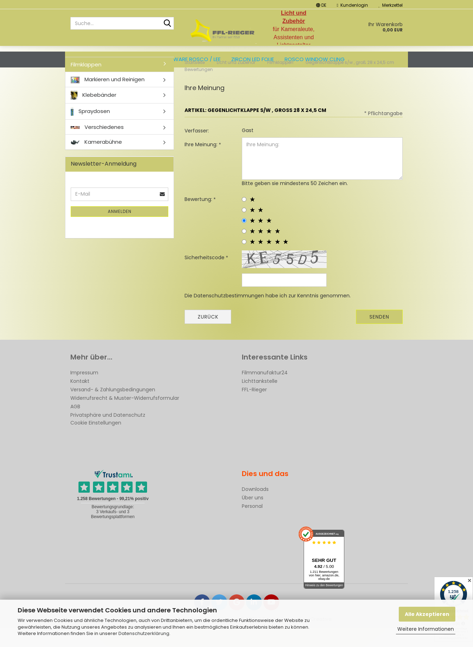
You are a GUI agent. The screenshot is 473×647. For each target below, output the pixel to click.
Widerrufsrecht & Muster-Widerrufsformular (124, 417)
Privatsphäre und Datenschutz (107, 434)
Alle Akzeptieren (427, 614)
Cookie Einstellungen (95, 441)
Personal (252, 525)
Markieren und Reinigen (108, 98)
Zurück (208, 335)
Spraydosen (90, 130)
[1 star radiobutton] (244, 218)
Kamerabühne (96, 161)
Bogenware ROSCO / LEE (188, 59)
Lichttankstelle (260, 400)
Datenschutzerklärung (143, 633)
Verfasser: (197, 149)
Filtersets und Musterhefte (108, 59)
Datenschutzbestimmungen (229, 314)
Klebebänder (93, 114)
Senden (379, 335)
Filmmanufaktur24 (265, 391)
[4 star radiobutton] (244, 250)
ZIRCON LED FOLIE (252, 59)
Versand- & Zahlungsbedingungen (112, 408)
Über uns (252, 516)
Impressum (84, 391)
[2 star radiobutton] (244, 229)
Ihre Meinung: (202, 163)
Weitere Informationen (425, 629)
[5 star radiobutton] (244, 261)
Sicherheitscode (205, 276)
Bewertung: (199, 218)
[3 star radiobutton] (244, 239)
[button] (321, 4)
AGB (75, 425)
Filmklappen (86, 83)
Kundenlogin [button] (352, 5)
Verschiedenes (97, 146)
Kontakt (79, 400)
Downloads (255, 508)
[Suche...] (167, 23)
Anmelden (120, 230)
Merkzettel (391, 5)
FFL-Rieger (254, 408)
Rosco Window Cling (315, 59)
